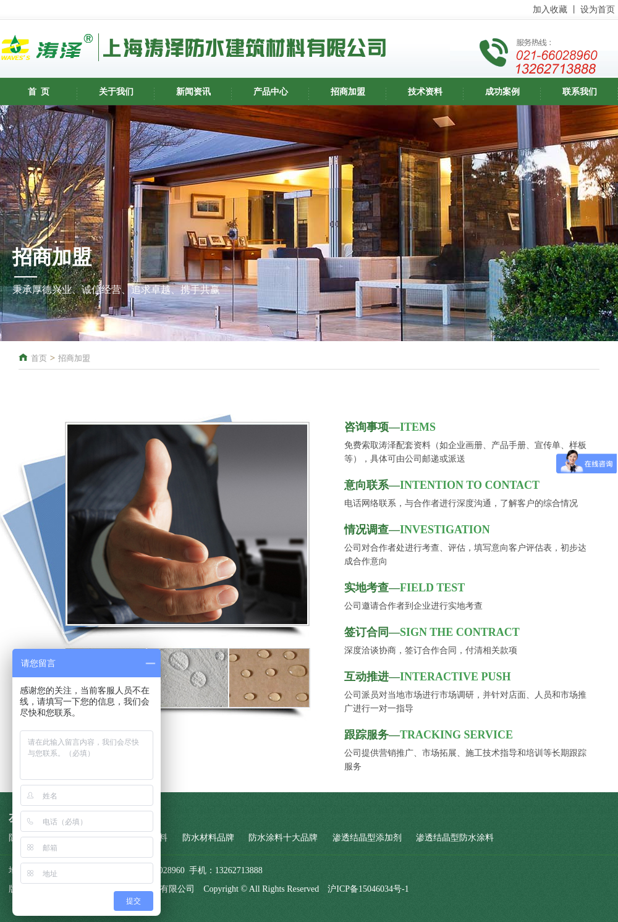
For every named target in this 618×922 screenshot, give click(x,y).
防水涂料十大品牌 (283, 837)
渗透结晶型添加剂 (367, 837)
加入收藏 (550, 9)
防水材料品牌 (208, 837)
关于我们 (116, 91)
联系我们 (579, 91)
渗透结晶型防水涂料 (455, 837)
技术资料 (425, 91)
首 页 (38, 91)
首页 (39, 358)
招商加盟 (348, 91)
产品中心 (270, 91)
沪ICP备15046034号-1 (368, 889)
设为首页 (597, 9)
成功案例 (502, 91)
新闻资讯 (193, 91)
